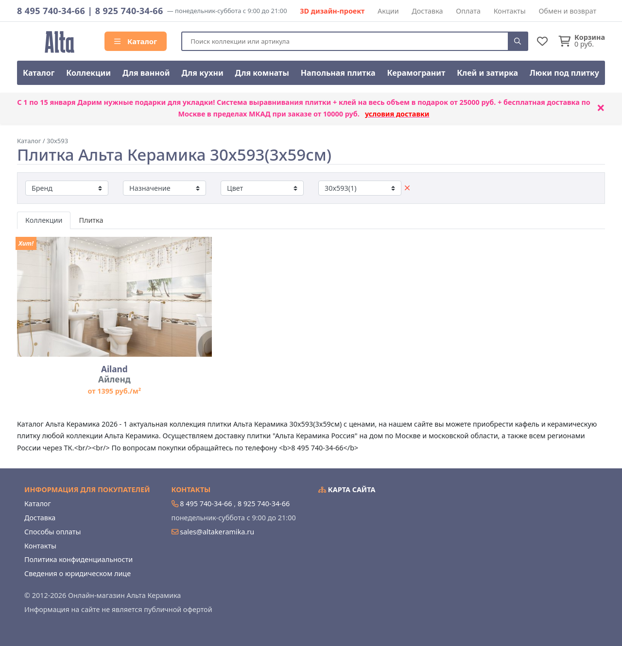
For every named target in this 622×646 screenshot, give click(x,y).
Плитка (91, 220)
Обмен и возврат (567, 11)
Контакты (510, 11)
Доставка (427, 11)
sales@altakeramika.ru (217, 531)
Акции (388, 11)
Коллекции (88, 72)
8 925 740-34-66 (129, 11)
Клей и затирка (487, 72)
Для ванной (146, 72)
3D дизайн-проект (332, 11)
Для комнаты (262, 72)
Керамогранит (416, 72)
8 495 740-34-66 (51, 11)
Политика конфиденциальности (78, 559)
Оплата (468, 11)
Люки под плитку (564, 72)
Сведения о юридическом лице (77, 573)
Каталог (135, 41)
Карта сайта (347, 489)
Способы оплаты (52, 531)
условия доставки (397, 113)
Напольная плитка (338, 72)
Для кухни (202, 72)
